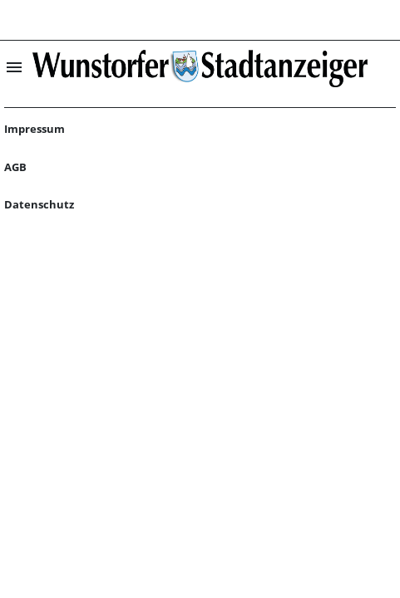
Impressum (34, 128)
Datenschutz (39, 204)
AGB (15, 166)
